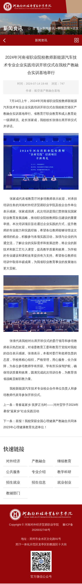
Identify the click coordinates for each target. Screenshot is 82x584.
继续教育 (64, 461)
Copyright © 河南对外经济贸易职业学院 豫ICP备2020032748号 (41, 527)
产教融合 (39, 461)
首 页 (35, 28)
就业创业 (64, 482)
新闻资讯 (48, 28)
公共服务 (13, 472)
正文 (76, 28)
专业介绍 (39, 472)
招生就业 (13, 482)
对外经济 (13, 461)
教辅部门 (13, 493)
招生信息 (39, 482)
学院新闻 (64, 28)
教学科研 (64, 472)
